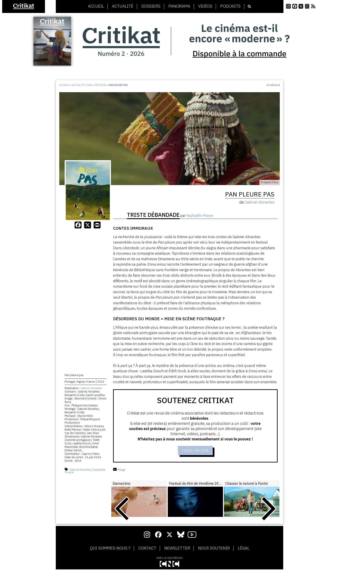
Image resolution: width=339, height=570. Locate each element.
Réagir (119, 470)
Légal (243, 548)
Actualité (122, 6)
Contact (147, 548)
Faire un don (195, 451)
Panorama (179, 6)
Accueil (96, 6)
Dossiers (150, 6)
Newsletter (177, 548)
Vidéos (205, 6)
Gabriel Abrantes (91, 389)
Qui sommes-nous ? (110, 548)
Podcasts (230, 6)
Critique (100, 85)
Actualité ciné (82, 85)
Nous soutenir (214, 548)
